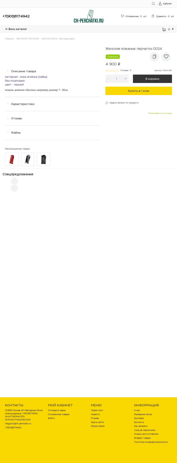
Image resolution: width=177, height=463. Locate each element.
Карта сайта (97, 422)
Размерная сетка (143, 414)
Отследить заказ (57, 410)
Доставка (139, 418)
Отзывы (16, 118)
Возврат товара (142, 438)
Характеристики (22, 104)
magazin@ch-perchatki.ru (18, 423)
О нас (137, 410)
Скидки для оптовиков (146, 433)
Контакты (139, 422)
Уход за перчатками (144, 430)
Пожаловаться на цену (160, 113)
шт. (134, 16)
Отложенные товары (58, 414)
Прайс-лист (97, 410)
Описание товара (23, 71)
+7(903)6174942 (16, 16)
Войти (51, 418)
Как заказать (141, 426)
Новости (95, 414)
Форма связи (98, 426)
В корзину (152, 79)
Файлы (16, 132)
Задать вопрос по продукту (124, 102)
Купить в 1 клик (138, 91)
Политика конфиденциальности (151, 442)
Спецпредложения (18, 174)
